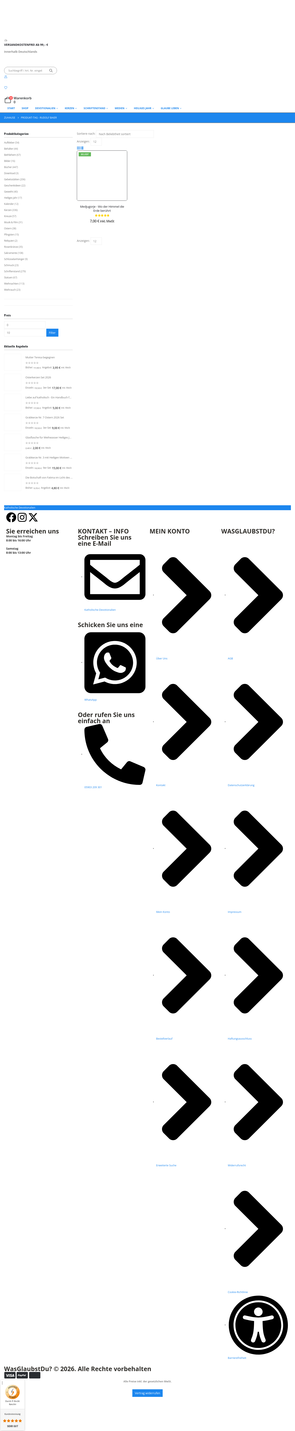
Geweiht (8, 191)
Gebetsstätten (11, 179)
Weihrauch (10, 289)
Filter (52, 333)
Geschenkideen (12, 185)
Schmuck (9, 265)
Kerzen (7, 210)
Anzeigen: (83, 141)
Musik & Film (11, 222)
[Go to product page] (12, 364)
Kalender (9, 204)
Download (9, 173)
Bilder (7, 161)
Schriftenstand (94, 108)
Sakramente (10, 253)
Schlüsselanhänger (14, 259)
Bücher (8, 167)
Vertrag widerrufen (147, 1423)
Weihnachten (11, 283)
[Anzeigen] (96, 141)
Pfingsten (9, 234)
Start (11, 108)
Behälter (8, 148)
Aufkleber (9, 142)
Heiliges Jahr (142, 108)
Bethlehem (10, 155)
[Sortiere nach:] (125, 134)
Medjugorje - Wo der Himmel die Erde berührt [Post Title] (102, 208)
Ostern (7, 228)
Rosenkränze (11, 247)
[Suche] (51, 70)
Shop (25, 108)
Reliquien (9, 240)
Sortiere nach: (86, 134)
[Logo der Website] (9, 26)
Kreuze (7, 216)
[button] (78, 148)
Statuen (8, 277)
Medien (119, 108)
